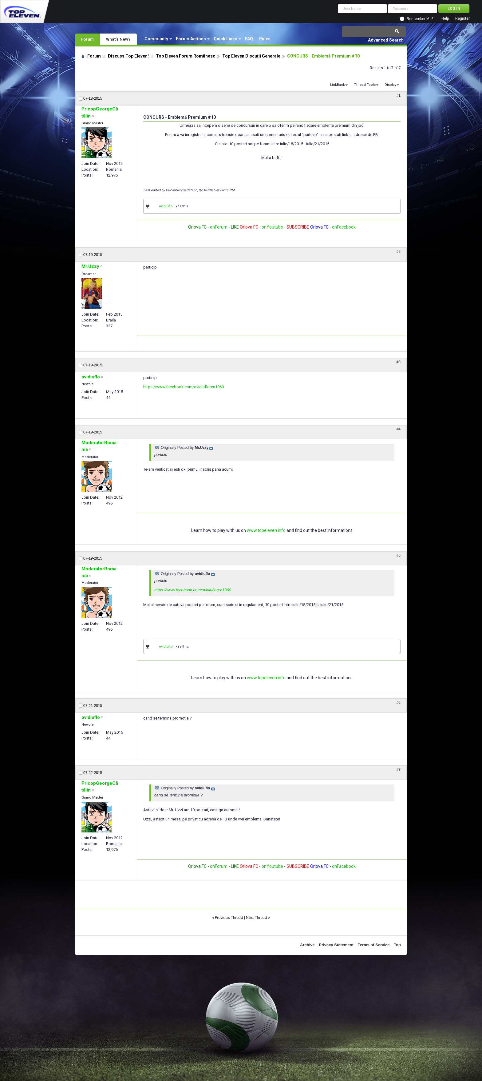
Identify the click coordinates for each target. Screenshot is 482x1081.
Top (397, 945)
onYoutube (272, 227)
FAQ (249, 38)
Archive (307, 945)
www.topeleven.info (266, 530)
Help (445, 18)
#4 (399, 429)
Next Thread (256, 917)
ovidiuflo (166, 206)
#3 (399, 362)
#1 (399, 95)
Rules (265, 38)
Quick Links (225, 38)
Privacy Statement (336, 945)
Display (390, 85)
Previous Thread (229, 917)
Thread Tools (365, 85)
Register (462, 18)
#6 (399, 702)
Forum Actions (191, 38)
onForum (218, 227)
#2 (399, 251)
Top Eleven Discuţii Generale (251, 56)
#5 (399, 555)
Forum (87, 39)
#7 (399, 770)
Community (156, 38)
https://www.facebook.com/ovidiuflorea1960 (183, 387)
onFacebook (344, 227)
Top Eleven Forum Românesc (185, 56)
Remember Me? (420, 19)
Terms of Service (374, 945)
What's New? (118, 39)
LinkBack (337, 85)
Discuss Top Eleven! (128, 56)
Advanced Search (386, 40)
